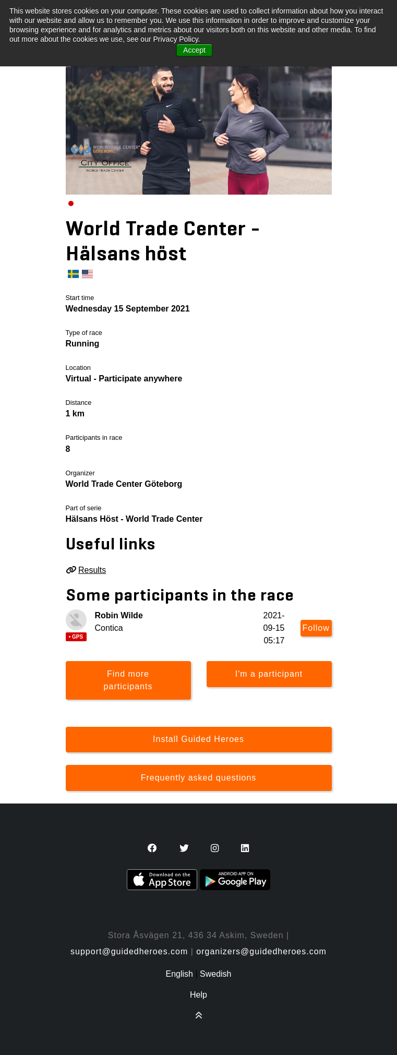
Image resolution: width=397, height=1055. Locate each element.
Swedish (215, 973)
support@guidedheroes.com (129, 951)
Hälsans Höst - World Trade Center (134, 518)
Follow (316, 628)
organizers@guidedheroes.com (261, 951)
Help (198, 994)
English (179, 973)
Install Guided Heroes (198, 739)
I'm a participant (269, 673)
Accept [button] (194, 50)
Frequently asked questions (199, 777)
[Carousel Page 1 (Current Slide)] (71, 203)
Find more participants (128, 680)
